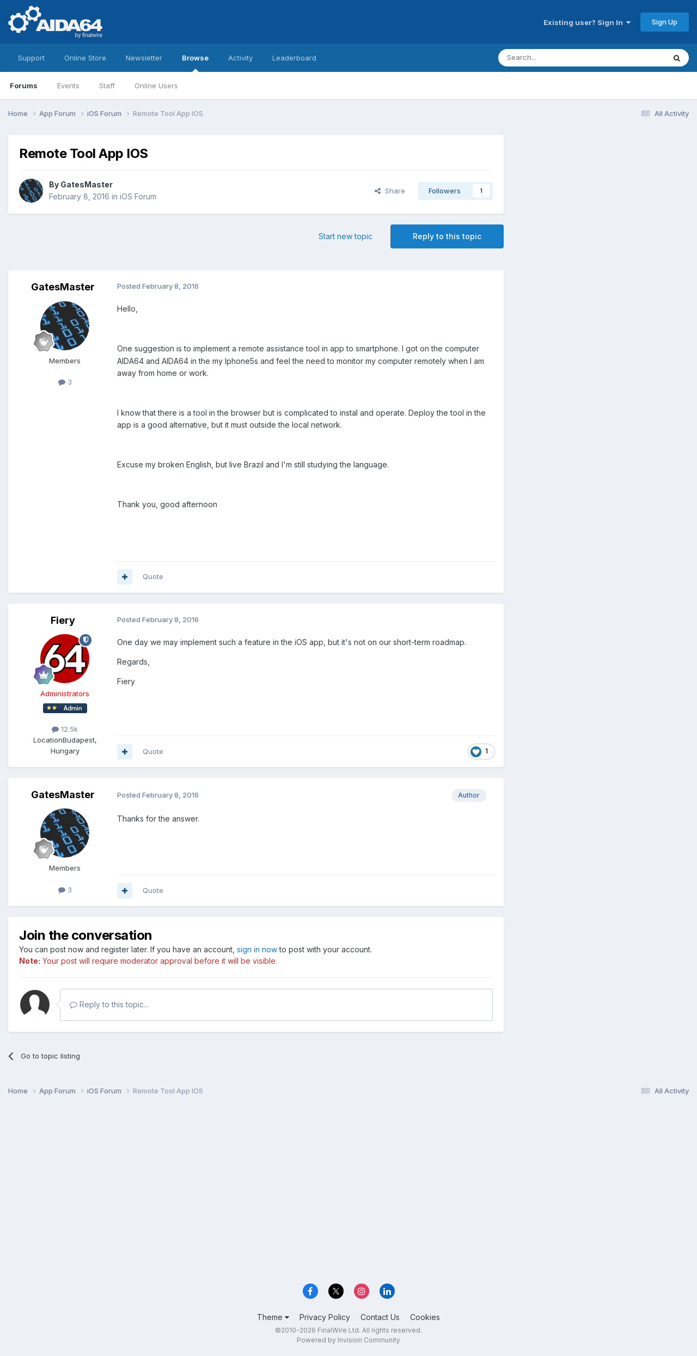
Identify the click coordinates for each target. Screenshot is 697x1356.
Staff (107, 85)
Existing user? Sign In (587, 22)
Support (31, 57)
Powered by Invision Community (348, 1340)
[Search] (553, 57)
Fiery (63, 620)
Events (68, 85)
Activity (240, 57)
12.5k (65, 729)
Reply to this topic (447, 236)
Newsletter (144, 57)
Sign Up (664, 21)
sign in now (257, 949)
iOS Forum (138, 196)
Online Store (85, 57)
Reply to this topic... (109, 1004)
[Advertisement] (602, 208)
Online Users (156, 85)
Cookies (425, 1317)
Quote (153, 576)
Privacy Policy (324, 1317)
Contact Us (380, 1317)
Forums (24, 85)
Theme (273, 1317)
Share (390, 190)
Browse (195, 62)
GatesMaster (86, 184)
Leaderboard (294, 57)
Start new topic (345, 236)
